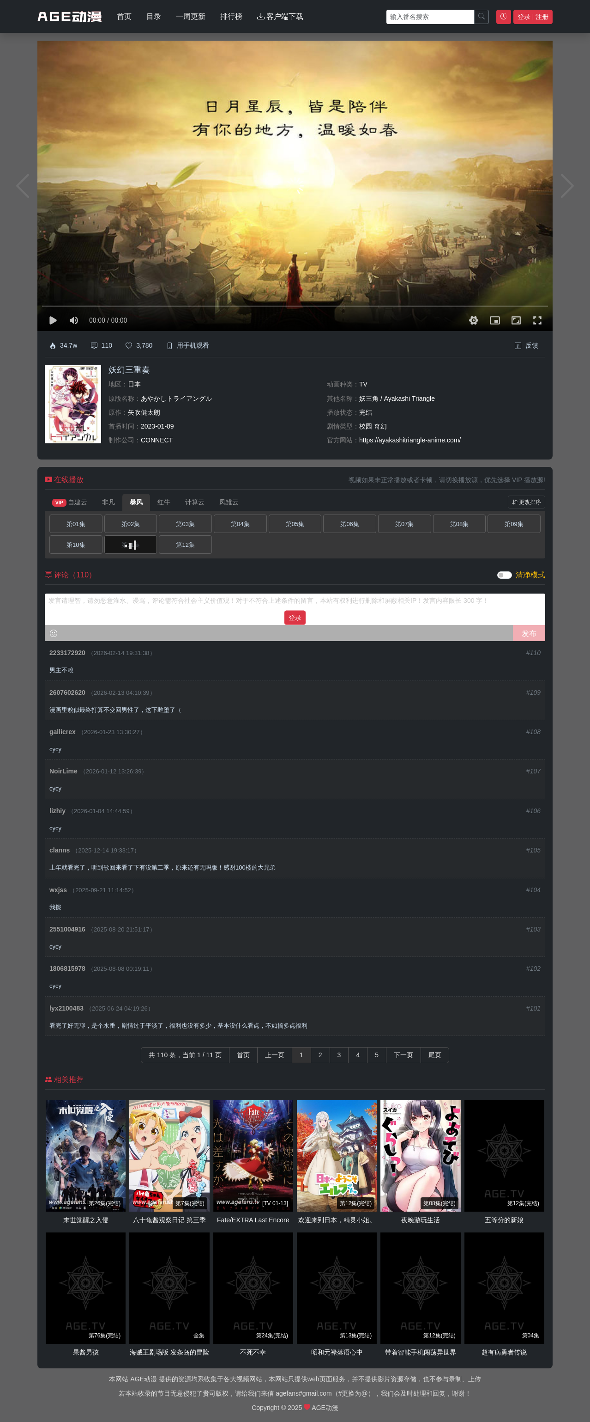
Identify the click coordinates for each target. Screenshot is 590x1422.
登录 (295, 617)
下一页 (403, 1055)
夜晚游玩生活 (420, 1220)
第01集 (75, 524)
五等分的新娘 (504, 1220)
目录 (153, 16)
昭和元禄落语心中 (337, 1352)
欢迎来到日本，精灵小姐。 (337, 1220)
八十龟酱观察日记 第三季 (169, 1220)
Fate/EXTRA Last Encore (253, 1220)
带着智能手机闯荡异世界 (420, 1352)
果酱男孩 (86, 1352)
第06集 (349, 524)
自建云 (69, 502)
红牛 (163, 502)
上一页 (274, 1055)
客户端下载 (280, 16)
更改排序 (526, 502)
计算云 (195, 502)
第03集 (185, 524)
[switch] (504, 575)
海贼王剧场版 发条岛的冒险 (169, 1352)
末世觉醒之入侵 (85, 1220)
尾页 (434, 1055)
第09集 (514, 524)
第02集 (130, 524)
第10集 (75, 544)
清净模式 (530, 575)
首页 (124, 16)
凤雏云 (229, 502)
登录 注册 (533, 16)
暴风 (136, 502)
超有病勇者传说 (504, 1352)
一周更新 (190, 16)
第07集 (404, 524)
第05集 (295, 524)
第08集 (459, 524)
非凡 (108, 502)
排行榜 (231, 16)
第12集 (185, 544)
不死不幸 (253, 1352)
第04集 (240, 524)
